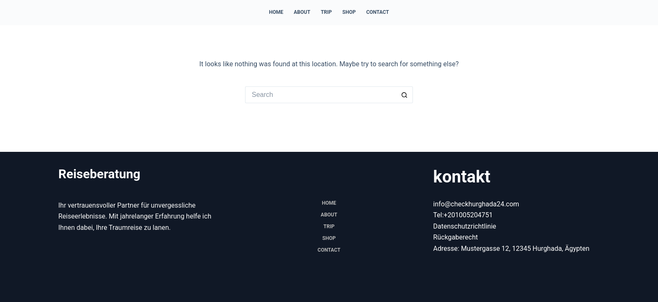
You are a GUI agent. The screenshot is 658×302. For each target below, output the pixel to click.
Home (276, 12)
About (302, 12)
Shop (349, 12)
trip (326, 12)
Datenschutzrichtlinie (464, 226)
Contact (377, 12)
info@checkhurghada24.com (476, 204)
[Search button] (404, 94)
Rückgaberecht (455, 237)
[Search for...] (320, 94)
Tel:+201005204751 (463, 215)
